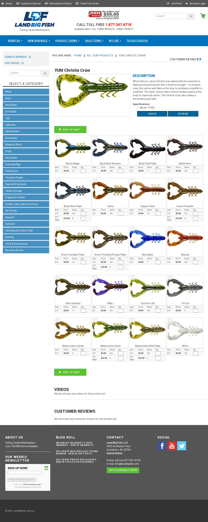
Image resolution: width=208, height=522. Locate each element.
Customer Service (28, 3)
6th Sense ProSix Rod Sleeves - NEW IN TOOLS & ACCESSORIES (77, 460)
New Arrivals (39, 40)
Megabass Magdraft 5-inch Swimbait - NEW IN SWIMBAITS (75, 444)
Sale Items (94, 40)
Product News (67, 40)
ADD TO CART (70, 129)
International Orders (58, 3)
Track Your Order (87, 3)
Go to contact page (123, 470)
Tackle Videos (137, 40)
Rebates (15, 40)
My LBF (115, 40)
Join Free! (174, 3)
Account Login (195, 3)
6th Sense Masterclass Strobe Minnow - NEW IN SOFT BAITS (77, 452)
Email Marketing (24, 487)
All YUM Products (100, 55)
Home (6, 3)
